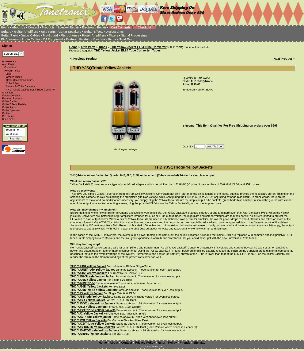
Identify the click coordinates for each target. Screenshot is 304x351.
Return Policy (167, 342)
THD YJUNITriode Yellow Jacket (92, 269)
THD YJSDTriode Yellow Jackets (92, 303)
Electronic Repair (94, 27)
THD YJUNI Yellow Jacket (88, 266)
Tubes (7, 73)
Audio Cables (31, 39)
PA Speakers (10, 39)
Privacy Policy (145, 342)
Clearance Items (104, 39)
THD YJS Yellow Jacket (86, 293)
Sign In (7, 45)
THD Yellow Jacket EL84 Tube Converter (138, 47)
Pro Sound (8, 116)
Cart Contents (121, 27)
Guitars (6, 31)
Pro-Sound (50, 35)
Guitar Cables (30, 35)
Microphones (70, 35)
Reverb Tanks (12, 70)
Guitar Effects (93, 31)
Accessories (115, 31)
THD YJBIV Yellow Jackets (89, 273)
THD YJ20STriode (82, 283)
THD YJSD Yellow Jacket (87, 300)
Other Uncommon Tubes (20, 80)
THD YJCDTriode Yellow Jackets (92, 323)
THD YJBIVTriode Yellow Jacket (92, 276)
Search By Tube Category (20, 86)
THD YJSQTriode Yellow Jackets (92, 310)
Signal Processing (134, 35)
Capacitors (10, 67)
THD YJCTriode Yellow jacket (90, 317)
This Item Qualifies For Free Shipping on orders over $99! (236, 125)
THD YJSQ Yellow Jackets (88, 306)
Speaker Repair (68, 27)
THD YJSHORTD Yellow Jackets (92, 327)
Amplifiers (7, 92)
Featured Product (78, 39)
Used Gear (126, 39)
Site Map (199, 342)
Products (48, 27)
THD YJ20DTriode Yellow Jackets (93, 290)
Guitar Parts (9, 35)
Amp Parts (48, 31)
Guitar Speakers (69, 31)
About (114, 342)
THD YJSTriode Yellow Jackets (92, 296)
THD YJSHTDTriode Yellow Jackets (94, 330)
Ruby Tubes (12, 83)
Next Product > (284, 58)
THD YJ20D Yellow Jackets (89, 286)
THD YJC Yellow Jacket (86, 313)
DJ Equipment (53, 39)
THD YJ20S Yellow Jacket (88, 279)
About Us (18, 27)
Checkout (144, 27)
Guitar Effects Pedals (14, 104)
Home (5, 27)
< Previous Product (83, 58)
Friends (185, 342)
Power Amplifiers (94, 35)
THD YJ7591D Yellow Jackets (90, 333)
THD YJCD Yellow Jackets (88, 320)
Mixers (113, 35)
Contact (33, 27)
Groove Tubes (14, 77)
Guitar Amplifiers (26, 31)
